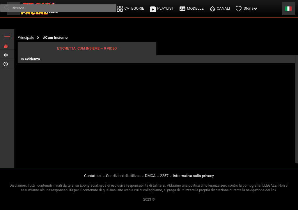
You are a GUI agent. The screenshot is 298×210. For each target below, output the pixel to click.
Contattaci (93, 176)
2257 (164, 176)
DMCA (150, 176)
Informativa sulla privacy (193, 176)
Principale (25, 37)
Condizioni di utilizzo (123, 176)
